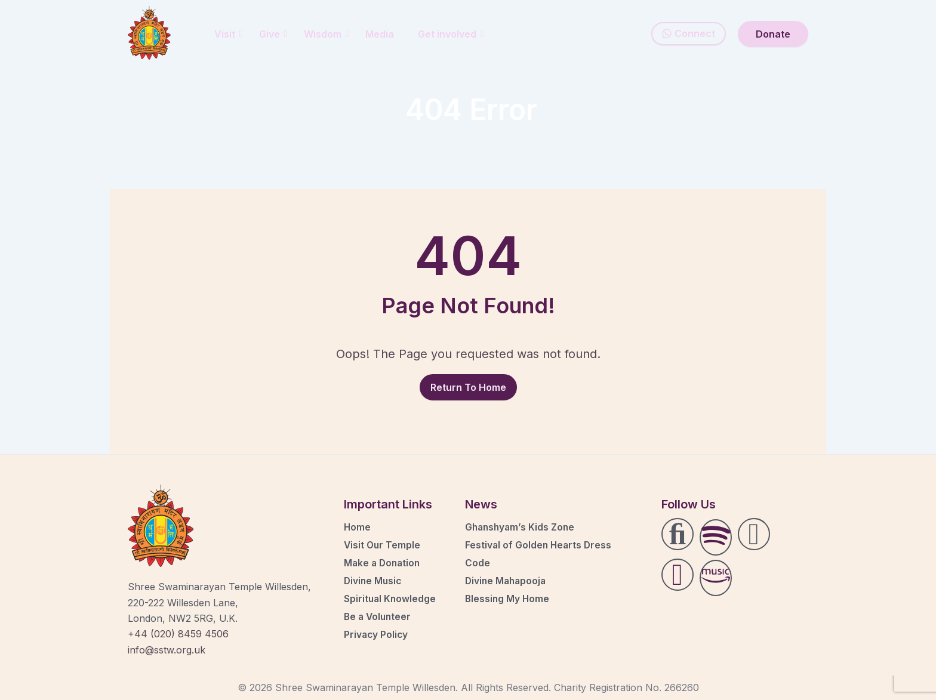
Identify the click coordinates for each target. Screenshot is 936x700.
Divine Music (374, 581)
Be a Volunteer (379, 616)
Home (357, 527)
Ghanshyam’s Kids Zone (521, 527)
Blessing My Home (508, 599)
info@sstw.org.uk (166, 650)
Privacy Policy (377, 634)
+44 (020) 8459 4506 (178, 634)
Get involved (451, 34)
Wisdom (326, 34)
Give (273, 34)
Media (379, 34)
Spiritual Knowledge (391, 599)
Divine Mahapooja (507, 581)
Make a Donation (383, 563)
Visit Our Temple (383, 545)
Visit (228, 34)
